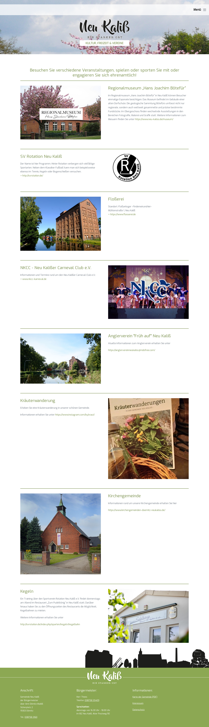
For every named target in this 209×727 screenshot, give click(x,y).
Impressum (138, 703)
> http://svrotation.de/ (31, 175)
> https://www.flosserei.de (122, 214)
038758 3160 (31, 717)
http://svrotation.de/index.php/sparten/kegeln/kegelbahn (50, 624)
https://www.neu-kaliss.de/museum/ (154, 119)
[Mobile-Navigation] (204, 9)
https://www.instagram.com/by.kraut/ (75, 414)
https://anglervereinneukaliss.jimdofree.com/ (131, 350)
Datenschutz (139, 709)
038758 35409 (92, 700)
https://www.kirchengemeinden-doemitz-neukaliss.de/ (136, 510)
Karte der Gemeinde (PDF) (145, 697)
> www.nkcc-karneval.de (33, 279)
